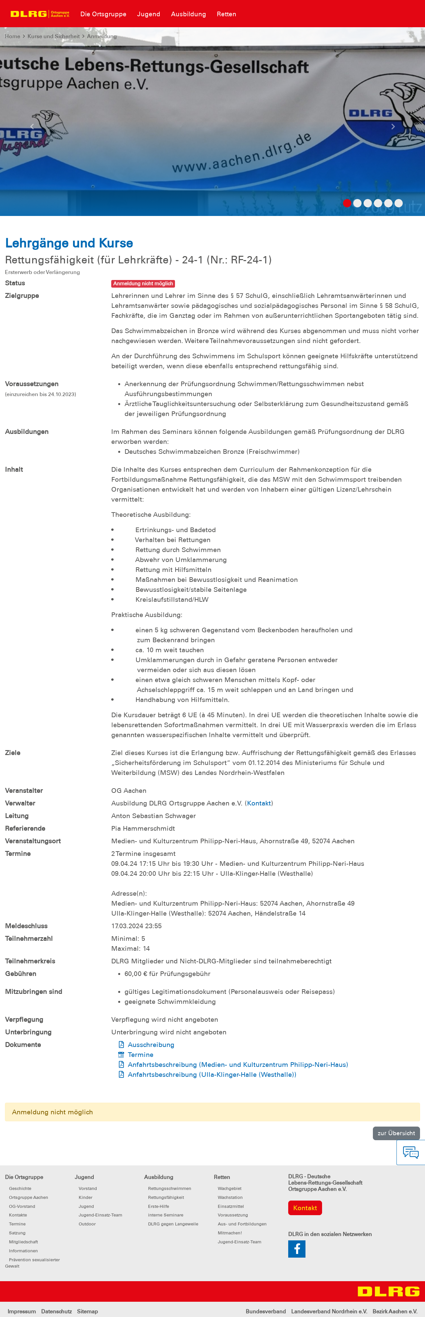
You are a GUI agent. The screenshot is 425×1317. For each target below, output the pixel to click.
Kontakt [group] (305, 1208)
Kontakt (259, 803)
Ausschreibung (151, 1045)
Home (12, 36)
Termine (140, 1055)
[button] (32, 128)
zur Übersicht (396, 1133)
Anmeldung (102, 36)
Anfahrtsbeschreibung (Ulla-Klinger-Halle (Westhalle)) (212, 1074)
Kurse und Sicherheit (54, 36)
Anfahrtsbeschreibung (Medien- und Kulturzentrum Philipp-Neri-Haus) (238, 1065)
